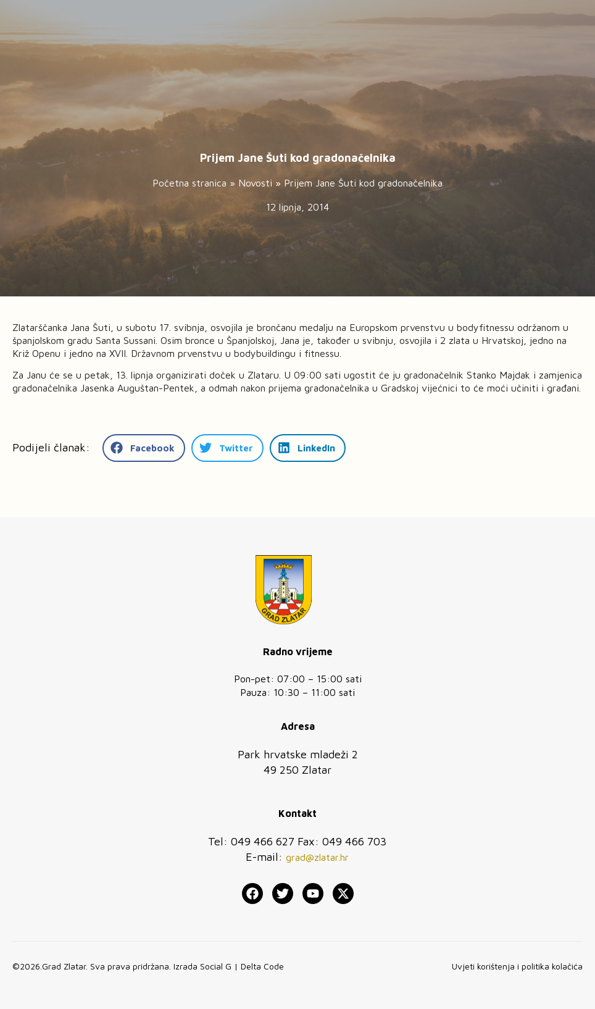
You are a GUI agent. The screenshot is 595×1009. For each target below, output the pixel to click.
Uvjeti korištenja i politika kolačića (517, 966)
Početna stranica (189, 182)
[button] (143, 448)
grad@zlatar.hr (317, 857)
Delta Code (262, 966)
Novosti (255, 182)
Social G (215, 966)
